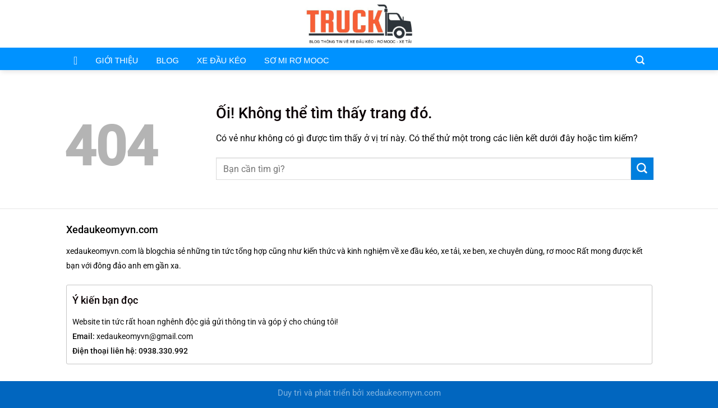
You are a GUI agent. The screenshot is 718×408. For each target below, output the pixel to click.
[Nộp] (642, 168)
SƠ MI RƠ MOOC (296, 60)
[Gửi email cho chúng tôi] (631, 23)
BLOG (167, 60)
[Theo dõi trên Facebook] (616, 23)
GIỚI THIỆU (116, 60)
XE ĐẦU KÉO (221, 60)
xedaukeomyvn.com (403, 393)
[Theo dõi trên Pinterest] (646, 23)
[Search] (640, 59)
